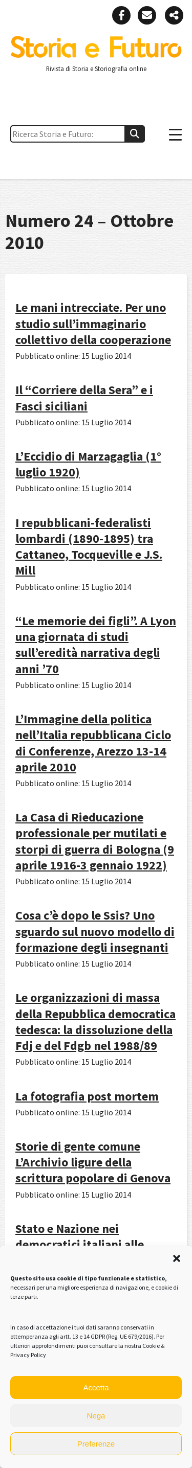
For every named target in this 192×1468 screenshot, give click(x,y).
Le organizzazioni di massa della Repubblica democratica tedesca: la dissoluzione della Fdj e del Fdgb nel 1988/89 (95, 1021)
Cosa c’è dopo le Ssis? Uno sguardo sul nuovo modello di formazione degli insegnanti (95, 931)
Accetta (96, 1387)
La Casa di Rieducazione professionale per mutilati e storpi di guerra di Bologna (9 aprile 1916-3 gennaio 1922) (94, 841)
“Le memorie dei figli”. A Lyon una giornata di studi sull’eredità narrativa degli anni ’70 (95, 645)
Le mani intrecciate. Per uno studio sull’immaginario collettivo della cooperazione (93, 323)
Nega (96, 1415)
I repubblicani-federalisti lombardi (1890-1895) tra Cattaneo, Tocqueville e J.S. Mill (88, 547)
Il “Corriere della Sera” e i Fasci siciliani (84, 398)
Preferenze (96, 1443)
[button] (177, 1258)
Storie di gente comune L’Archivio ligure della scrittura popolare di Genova (92, 1162)
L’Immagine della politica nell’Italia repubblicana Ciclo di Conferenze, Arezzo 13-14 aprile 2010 (93, 743)
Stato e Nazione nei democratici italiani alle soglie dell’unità (79, 1244)
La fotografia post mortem (87, 1096)
